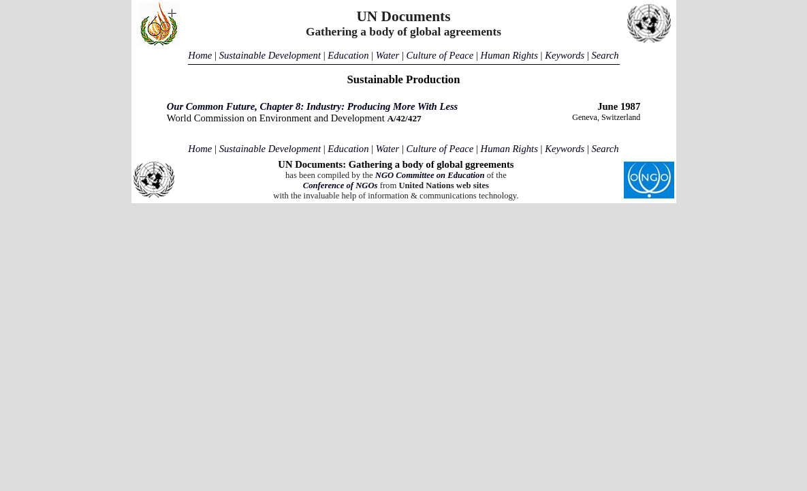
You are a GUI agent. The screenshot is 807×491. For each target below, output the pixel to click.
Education (348, 55)
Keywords (564, 55)
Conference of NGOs (340, 185)
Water (387, 55)
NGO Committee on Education (430, 175)
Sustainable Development (270, 55)
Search (604, 55)
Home (200, 55)
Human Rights (509, 55)
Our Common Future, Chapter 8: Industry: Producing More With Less (312, 106)
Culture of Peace (440, 55)
